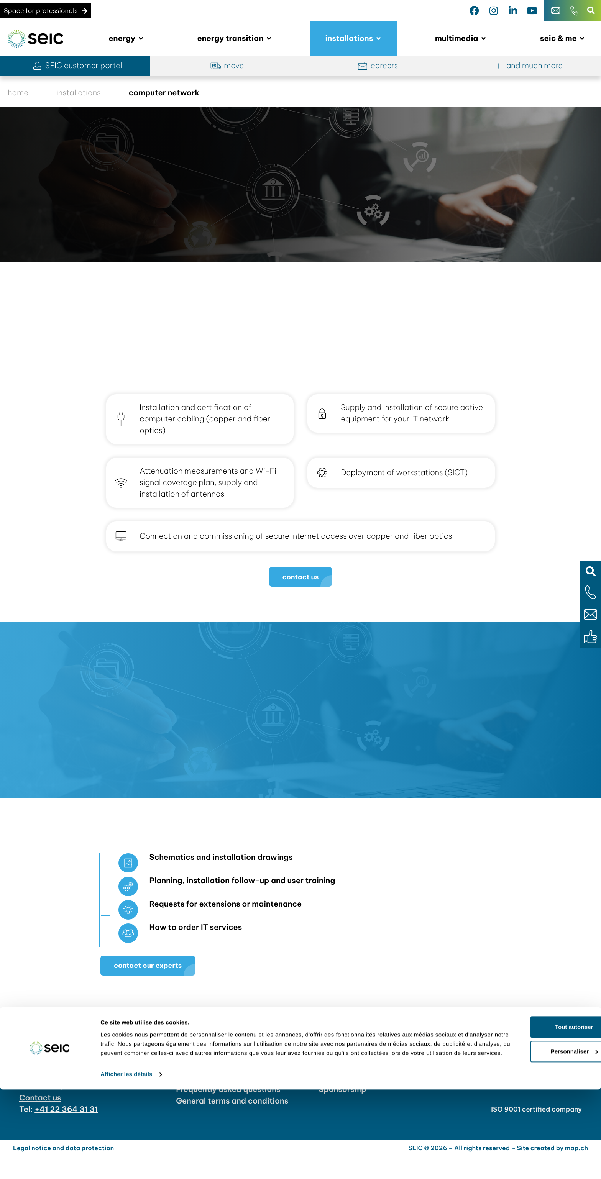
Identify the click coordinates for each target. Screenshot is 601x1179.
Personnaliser (537, 1131)
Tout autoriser (537, 1107)
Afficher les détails (126, 1164)
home (18, 93)
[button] (590, 571)
